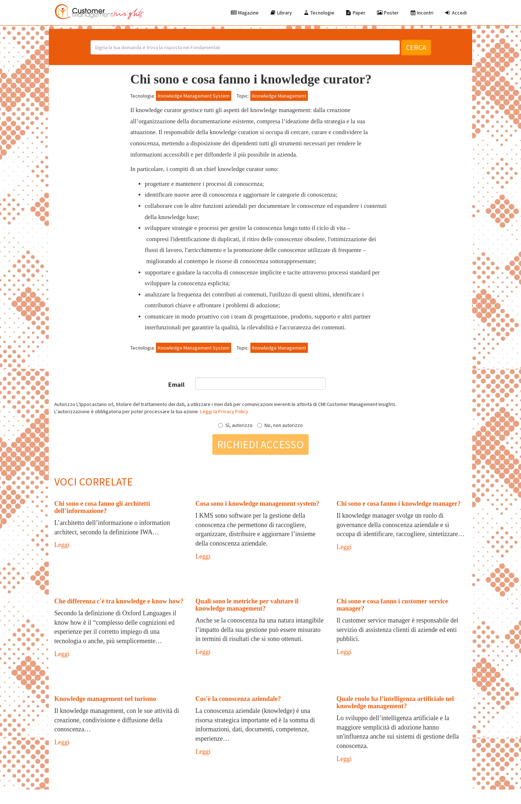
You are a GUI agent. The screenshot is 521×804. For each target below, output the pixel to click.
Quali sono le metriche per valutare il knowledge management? (246, 605)
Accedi (455, 12)
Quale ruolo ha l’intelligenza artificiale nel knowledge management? (395, 702)
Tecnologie (318, 12)
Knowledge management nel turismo (105, 698)
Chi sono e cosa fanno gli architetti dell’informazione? (102, 507)
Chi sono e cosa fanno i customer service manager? (392, 605)
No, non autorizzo (280, 425)
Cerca (416, 47)
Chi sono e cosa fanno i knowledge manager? (398, 503)
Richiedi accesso (260, 444)
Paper (355, 12)
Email (176, 384)
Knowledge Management (279, 96)
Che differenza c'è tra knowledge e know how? (118, 601)
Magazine (244, 12)
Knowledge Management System (193, 96)
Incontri (421, 12)
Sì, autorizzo (235, 425)
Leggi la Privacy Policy (224, 411)
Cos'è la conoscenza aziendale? (238, 698)
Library (281, 12)
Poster (387, 12)
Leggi (61, 544)
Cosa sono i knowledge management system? (257, 503)
